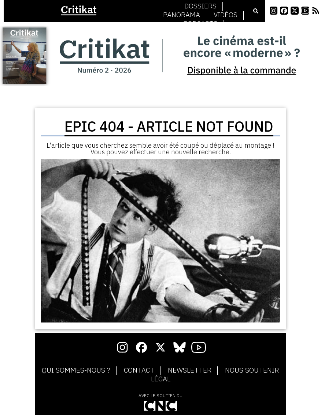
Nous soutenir (252, 370)
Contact (139, 370)
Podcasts (200, 24)
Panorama (181, 15)
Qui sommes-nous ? (76, 370)
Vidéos (225, 15)
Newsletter (189, 370)
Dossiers (200, 6)
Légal (160, 379)
